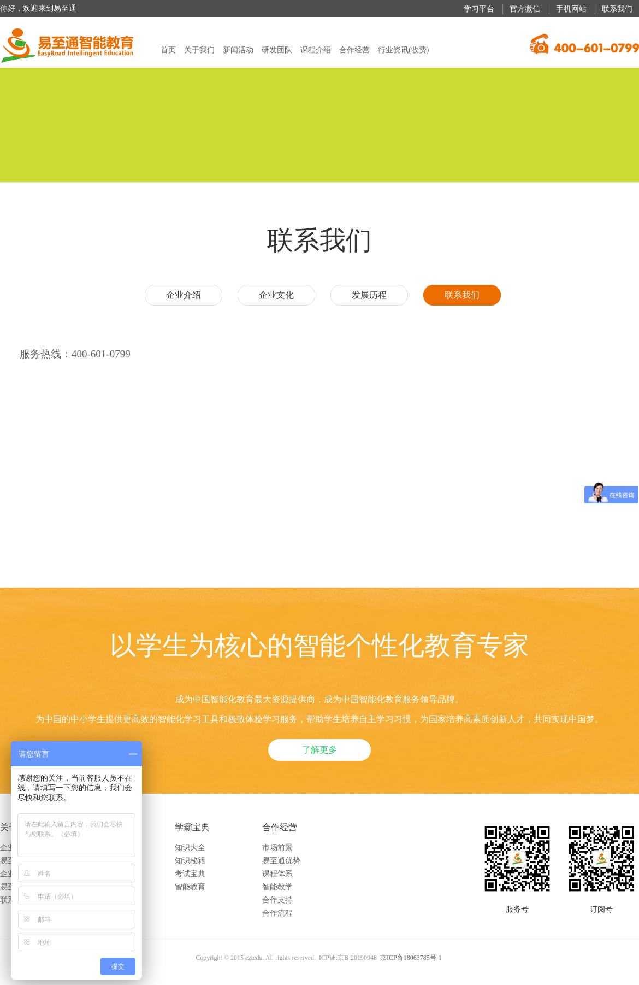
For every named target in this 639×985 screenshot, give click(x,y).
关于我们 (199, 50)
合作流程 (277, 913)
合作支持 (277, 900)
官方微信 (525, 9)
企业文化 (276, 295)
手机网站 (571, 9)
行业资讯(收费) (403, 50)
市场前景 (277, 847)
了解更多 (319, 749)
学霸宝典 (192, 827)
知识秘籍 (190, 861)
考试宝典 (190, 874)
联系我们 (617, 9)
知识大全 (190, 847)
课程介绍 (315, 50)
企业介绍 (183, 295)
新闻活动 (238, 50)
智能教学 (277, 887)
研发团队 (277, 50)
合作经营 (354, 50)
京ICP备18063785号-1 (411, 957)
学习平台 (479, 9)
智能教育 (190, 887)
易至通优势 (281, 861)
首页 (168, 50)
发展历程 (369, 295)
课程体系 (277, 874)
